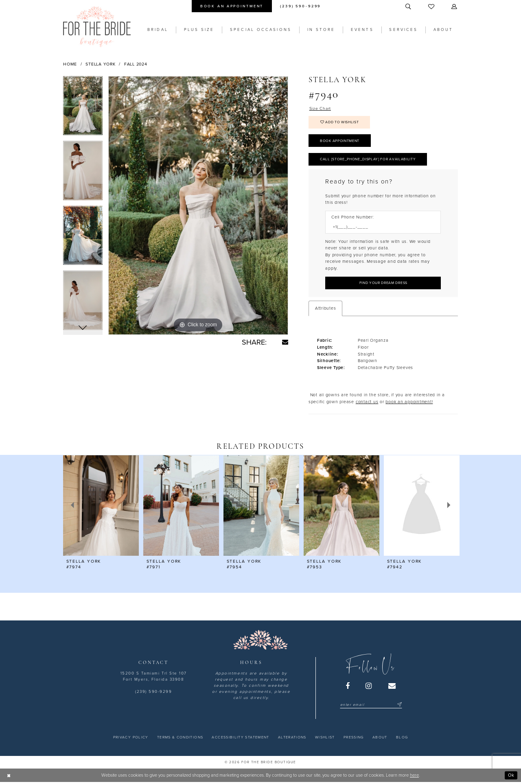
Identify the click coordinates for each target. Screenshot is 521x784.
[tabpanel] (83, 108)
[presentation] (101, 507)
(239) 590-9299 (153, 693)
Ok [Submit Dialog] (511, 777)
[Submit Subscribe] (398, 706)
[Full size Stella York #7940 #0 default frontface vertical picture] (198, 205)
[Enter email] (371, 706)
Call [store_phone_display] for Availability (368, 160)
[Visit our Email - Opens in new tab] (392, 687)
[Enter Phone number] (380, 228)
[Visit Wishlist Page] (431, 7)
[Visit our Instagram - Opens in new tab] (369, 687)
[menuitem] (231, 6)
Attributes (325, 309)
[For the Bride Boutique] (97, 26)
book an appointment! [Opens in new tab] (409, 403)
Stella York (100, 64)
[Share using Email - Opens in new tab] (285, 342)
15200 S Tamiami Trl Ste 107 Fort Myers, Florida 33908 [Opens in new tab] (153, 678)
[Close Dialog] (9, 777)
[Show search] (408, 6)
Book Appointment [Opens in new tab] (340, 142)
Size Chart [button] (320, 108)
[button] (454, 6)
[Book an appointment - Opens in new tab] (231, 6)
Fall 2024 (135, 64)
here (414, 777)
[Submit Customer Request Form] (383, 284)
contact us (367, 403)
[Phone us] (300, 6)
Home (70, 64)
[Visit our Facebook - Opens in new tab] (348, 687)
